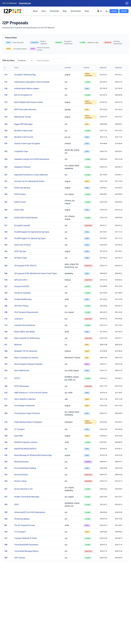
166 (5, 273)
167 (5, 489)
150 (5, 245)
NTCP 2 (17, 378)
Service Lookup (20, 481)
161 (5, 468)
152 (5, 202)
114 (5, 75)
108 (5, 351)
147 (5, 538)
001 (5, 525)
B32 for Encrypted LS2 (23, 95)
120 (5, 338)
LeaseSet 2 (18, 319)
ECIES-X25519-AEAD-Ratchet (25, 218)
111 (5, 378)
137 (5, 238)
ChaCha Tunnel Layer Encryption (27, 143)
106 (5, 386)
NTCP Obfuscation (21, 386)
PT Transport (19, 429)
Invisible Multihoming (22, 299)
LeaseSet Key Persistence (24, 325)
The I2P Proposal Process (24, 525)
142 (5, 364)
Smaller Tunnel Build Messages (26, 497)
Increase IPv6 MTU (21, 286)
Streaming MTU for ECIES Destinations (29, 512)
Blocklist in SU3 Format (23, 137)
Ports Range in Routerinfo (24, 406)
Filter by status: (8, 60)
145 (5, 210)
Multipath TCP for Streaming (25, 351)
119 (5, 117)
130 (5, 137)
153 (5, 143)
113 (5, 325)
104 (5, 532)
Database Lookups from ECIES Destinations (31, 159)
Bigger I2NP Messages (23, 124)
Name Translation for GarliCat (26, 358)
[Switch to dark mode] (107, 11)
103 (5, 124)
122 (5, 481)
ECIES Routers (20, 194)
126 (5, 306)
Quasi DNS (18, 436)
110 (5, 319)
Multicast (18, 345)
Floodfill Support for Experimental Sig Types (31, 232)
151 (5, 188)
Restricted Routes (21, 462)
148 (5, 449)
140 (5, 299)
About (35, 11)
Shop (87, 11)
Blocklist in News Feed (23, 131)
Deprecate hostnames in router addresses (31, 175)
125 (5, 393)
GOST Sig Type (20, 251)
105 (5, 358)
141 (5, 175)
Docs (44, 11)
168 (5, 545)
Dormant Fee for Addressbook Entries (29, 181)
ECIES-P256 (19, 210)
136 (5, 232)
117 (5, 399)
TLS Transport (20, 532)
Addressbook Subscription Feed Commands (32, 82)
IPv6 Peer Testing (21, 306)
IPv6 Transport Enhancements (26, 312)
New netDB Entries (21, 371)
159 (5, 505)
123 (5, 371)
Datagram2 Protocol (22, 167)
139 (5, 258)
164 (5, 519)
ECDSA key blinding (22, 188)
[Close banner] (127, 3)
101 (5, 345)
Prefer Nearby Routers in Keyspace (28, 422)
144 (5, 218)
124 (5, 455)
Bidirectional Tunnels (22, 117)
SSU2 (16, 505)
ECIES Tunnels (20, 202)
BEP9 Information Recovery (25, 109)
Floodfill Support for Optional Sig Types (30, 238)
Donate (114, 11)
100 (5, 462)
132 (5, 406)
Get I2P (123, 11)
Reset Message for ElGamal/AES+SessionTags (33, 455)
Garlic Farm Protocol (22, 245)
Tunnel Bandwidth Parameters (26, 545)
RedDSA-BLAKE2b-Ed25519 (25, 449)
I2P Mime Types (20, 258)
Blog (65, 11)
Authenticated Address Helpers (26, 88)
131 (5, 181)
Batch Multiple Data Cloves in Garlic (28, 102)
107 (5, 109)
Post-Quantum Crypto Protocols (27, 413)
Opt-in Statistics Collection (24, 399)
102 (5, 475)
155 (5, 512)
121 (5, 225)
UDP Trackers (19, 558)
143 (5, 551)
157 (5, 497)
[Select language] (99, 11)
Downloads (54, 11)
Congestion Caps (21, 151)
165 (5, 266)
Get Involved (76, 11)
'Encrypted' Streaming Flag (24, 75)
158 (5, 312)
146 (5, 442)
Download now (25, 3)
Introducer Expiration (22, 293)
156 (5, 194)
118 (5, 280)
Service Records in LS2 (23, 489)
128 (5, 436)
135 (5, 88)
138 (5, 332)
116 (5, 422)
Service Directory (21, 475)
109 (5, 429)
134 (5, 251)
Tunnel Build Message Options (26, 551)
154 (5, 159)
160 (5, 558)
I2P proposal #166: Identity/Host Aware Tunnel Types (35, 273)
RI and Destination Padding (25, 468)
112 (5, 82)
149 (5, 95)
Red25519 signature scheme (25, 442)
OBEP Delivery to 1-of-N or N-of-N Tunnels (30, 393)
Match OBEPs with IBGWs (24, 332)
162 (5, 151)
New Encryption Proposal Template (28, 364)
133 (5, 293)
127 (5, 286)
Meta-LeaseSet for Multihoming (26, 338)
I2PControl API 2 (20, 280)
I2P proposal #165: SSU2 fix (25, 266)
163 (5, 167)
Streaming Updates (22, 519)
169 (5, 413)
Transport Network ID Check (25, 538)
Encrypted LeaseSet (22, 225)
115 (5, 102)
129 (5, 131)
